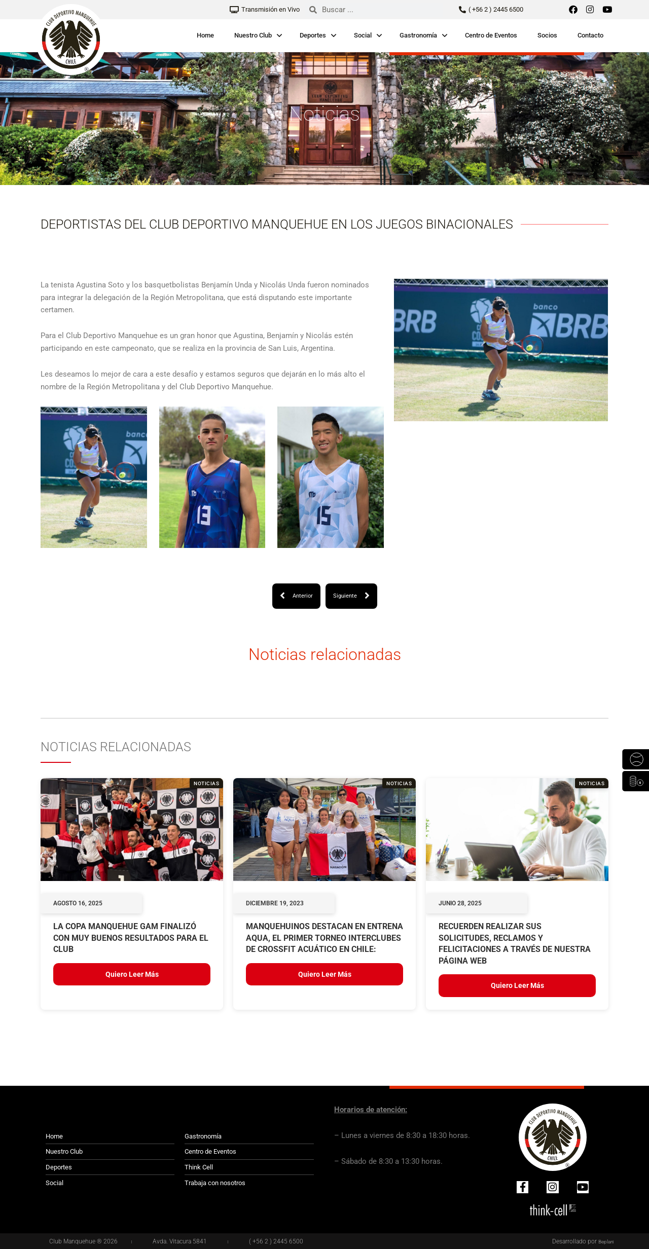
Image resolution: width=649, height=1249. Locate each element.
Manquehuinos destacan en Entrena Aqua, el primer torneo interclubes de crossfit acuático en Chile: (324, 939)
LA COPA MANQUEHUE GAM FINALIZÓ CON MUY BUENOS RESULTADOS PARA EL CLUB (130, 939)
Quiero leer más (132, 975)
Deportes (313, 35)
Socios (547, 35)
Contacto (590, 35)
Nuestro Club (253, 35)
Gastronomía (418, 35)
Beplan (604, 1241)
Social (363, 35)
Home (205, 35)
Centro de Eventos (491, 35)
